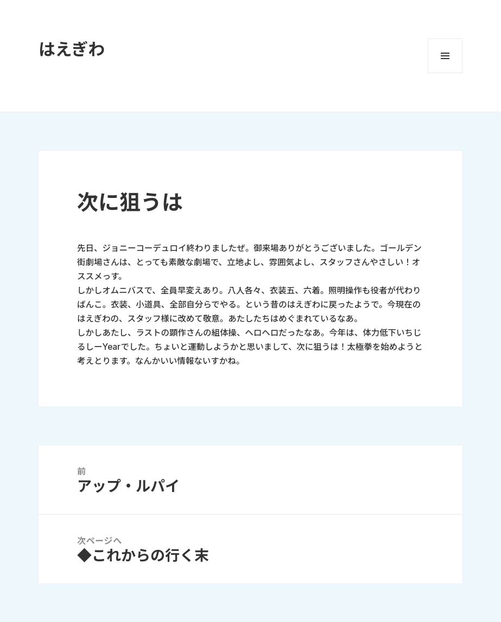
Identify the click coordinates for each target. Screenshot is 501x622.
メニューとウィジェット (445, 56)
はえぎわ (72, 49)
